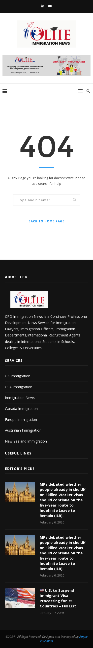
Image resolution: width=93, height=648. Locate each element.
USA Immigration (18, 387)
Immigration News (20, 397)
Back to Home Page (46, 221)
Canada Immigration (21, 408)
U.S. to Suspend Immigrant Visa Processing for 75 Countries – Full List (58, 598)
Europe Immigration (21, 419)
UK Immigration (17, 376)
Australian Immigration (23, 430)
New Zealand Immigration (26, 441)
